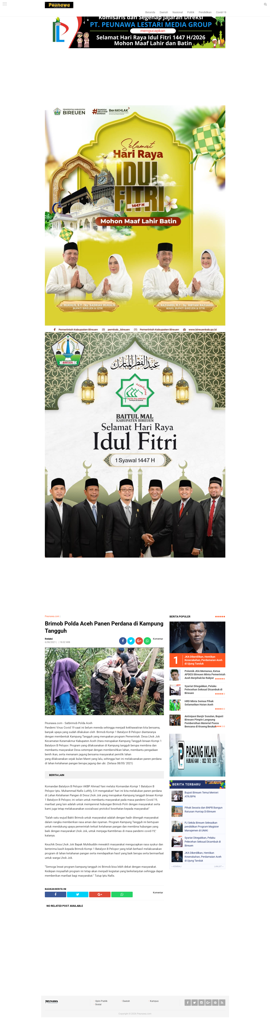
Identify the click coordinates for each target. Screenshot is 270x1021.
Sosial (98, 1004)
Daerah (164, 12)
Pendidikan (205, 12)
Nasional (177, 12)
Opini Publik (101, 1001)
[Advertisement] (135, 77)
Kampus (154, 1001)
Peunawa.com (52, 616)
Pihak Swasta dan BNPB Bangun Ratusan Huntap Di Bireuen (204, 809)
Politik (190, 12)
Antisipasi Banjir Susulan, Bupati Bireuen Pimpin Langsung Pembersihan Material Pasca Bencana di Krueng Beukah (204, 721)
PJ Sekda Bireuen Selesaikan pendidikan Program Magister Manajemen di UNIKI (202, 826)
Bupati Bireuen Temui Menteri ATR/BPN (201, 794)
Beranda (150, 12)
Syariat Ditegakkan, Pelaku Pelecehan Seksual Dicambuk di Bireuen (203, 689)
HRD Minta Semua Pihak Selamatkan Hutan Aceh (199, 703)
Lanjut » (218, 866)
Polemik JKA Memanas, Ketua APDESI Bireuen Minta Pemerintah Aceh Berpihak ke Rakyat (205, 674)
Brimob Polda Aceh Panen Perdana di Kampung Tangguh (104, 627)
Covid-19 (221, 12)
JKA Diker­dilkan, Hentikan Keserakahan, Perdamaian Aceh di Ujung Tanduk (203, 856)
